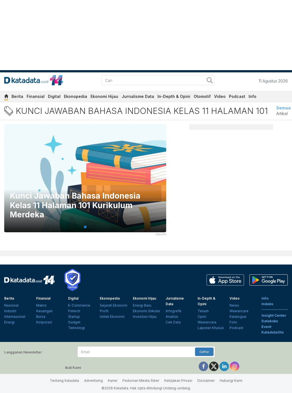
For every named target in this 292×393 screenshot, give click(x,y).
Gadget (74, 322)
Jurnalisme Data (138, 96)
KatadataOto (272, 332)
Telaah (203, 311)
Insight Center (273, 315)
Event (266, 327)
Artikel (282, 113)
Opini (202, 316)
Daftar (204, 352)
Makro (41, 305)
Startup (74, 316)
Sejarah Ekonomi (113, 305)
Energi (9, 322)
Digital (54, 96)
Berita (17, 96)
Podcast (237, 96)
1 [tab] (85, 227)
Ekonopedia (75, 96)
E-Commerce (79, 305)
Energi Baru (142, 305)
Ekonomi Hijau (104, 96)
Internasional (14, 316)
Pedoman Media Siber (140, 380)
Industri (10, 311)
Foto (233, 322)
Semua (283, 107)
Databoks (269, 321)
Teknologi (76, 328)
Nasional (11, 305)
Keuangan (44, 311)
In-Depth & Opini (173, 96)
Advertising (93, 380)
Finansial (36, 96)
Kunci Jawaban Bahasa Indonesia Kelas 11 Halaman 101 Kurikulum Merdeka (75, 205)
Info (252, 96)
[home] (6, 97)
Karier (112, 380)
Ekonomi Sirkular (146, 311)
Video (220, 96)
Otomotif (202, 96)
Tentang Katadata (64, 380)
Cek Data (173, 322)
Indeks (267, 304)
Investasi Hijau (145, 316)
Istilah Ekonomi (112, 316)
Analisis (172, 316)
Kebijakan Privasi (178, 380)
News (234, 305)
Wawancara (207, 322)
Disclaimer (206, 380)
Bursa (40, 316)
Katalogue (238, 316)
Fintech (74, 311)
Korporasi (44, 322)
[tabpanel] (85, 181)
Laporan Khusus (211, 328)
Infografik (174, 311)
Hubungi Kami (231, 380)
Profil (104, 311)
